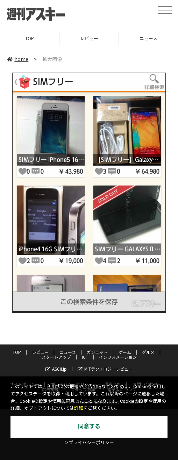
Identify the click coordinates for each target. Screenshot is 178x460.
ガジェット (97, 352)
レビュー (89, 38)
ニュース (67, 352)
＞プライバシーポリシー (89, 442)
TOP (29, 38)
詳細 (78, 408)
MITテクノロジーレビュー (105, 369)
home (17, 58)
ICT (85, 357)
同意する (89, 426)
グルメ (148, 352)
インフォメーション (118, 357)
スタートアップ (56, 357)
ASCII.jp (56, 369)
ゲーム (125, 352)
